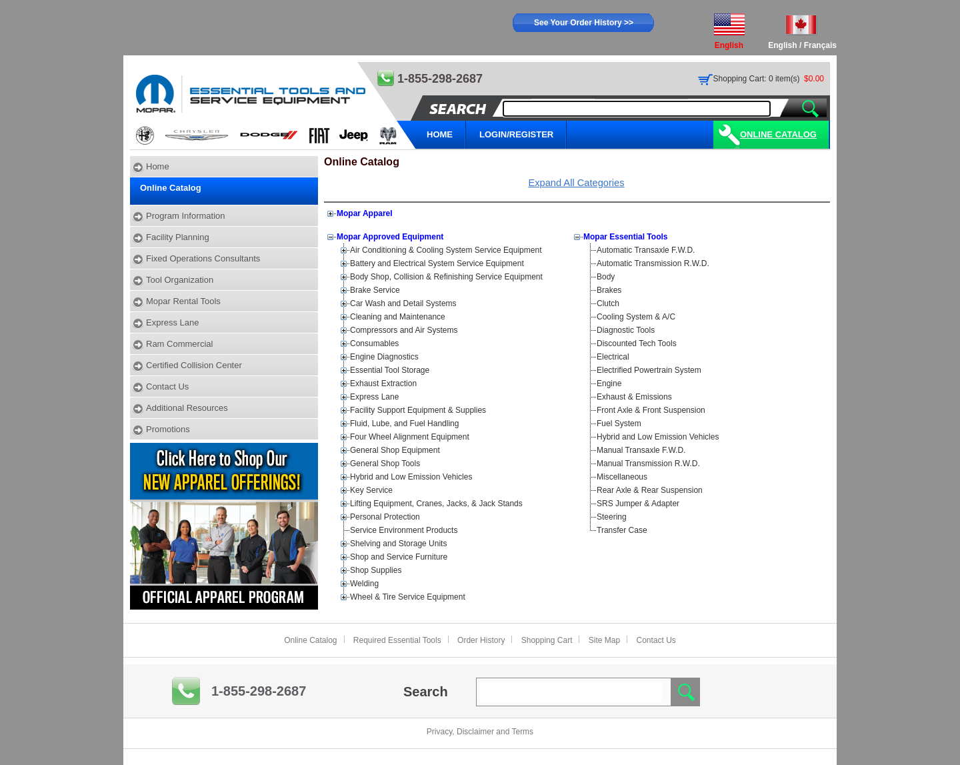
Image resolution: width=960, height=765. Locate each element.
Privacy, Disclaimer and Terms (480, 731)
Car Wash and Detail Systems (403, 303)
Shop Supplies (375, 570)
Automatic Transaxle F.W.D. (646, 250)
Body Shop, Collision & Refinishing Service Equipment (446, 276)
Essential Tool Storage (389, 370)
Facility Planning (177, 237)
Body (606, 276)
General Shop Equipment (395, 450)
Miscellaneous (622, 477)
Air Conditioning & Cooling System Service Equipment (445, 250)
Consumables (374, 343)
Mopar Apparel (365, 213)
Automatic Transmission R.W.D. (653, 263)
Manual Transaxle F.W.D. (641, 450)
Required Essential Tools (397, 640)
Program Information (185, 216)
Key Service (371, 490)
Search (425, 691)
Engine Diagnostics (384, 356)
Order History (481, 640)
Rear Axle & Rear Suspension (650, 490)
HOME (440, 134)
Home (157, 166)
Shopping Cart (547, 640)
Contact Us (167, 386)
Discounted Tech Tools (637, 343)
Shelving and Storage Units (398, 543)
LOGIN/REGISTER (516, 134)
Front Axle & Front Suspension (651, 410)
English (782, 45)
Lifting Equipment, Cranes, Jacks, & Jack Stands (436, 503)
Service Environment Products (403, 530)
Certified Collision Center (194, 365)
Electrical (613, 356)
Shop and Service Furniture (398, 557)
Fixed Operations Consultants (203, 258)
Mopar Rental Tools (183, 301)
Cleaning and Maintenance (397, 316)
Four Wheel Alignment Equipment (409, 437)
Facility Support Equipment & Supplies (418, 410)
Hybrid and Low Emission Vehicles (411, 477)
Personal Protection (385, 517)
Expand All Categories (576, 182)
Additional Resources (187, 408)
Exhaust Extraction (383, 383)
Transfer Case (622, 530)
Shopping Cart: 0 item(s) (756, 78)
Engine (609, 383)
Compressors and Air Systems (403, 330)
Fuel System (619, 423)
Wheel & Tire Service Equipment (407, 597)
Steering (612, 517)
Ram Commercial (179, 344)
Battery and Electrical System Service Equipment (437, 263)
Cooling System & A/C (636, 316)
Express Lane (172, 322)
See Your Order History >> (583, 22)
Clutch (608, 303)
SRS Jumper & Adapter (638, 503)
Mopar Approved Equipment (390, 236)
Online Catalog (778, 134)
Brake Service (375, 290)
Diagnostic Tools (626, 330)
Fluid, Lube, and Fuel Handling (404, 423)
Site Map (604, 640)
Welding (364, 583)
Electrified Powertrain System (649, 370)
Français (820, 45)
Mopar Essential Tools (625, 236)
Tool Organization (179, 280)
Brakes (609, 290)
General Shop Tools (385, 463)
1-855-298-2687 (258, 691)
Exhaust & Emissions (634, 397)
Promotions (168, 429)
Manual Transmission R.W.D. (648, 463)
